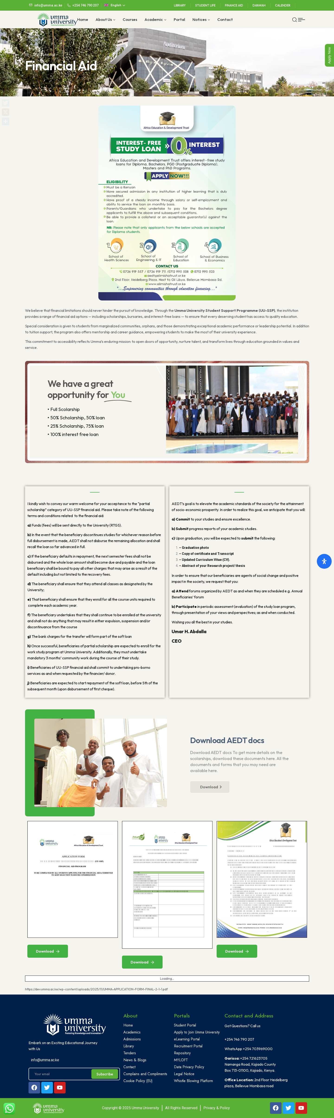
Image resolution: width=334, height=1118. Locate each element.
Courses (130, 19)
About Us (104, 19)
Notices (199, 19)
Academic (154, 19)
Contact (225, 19)
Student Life (205, 5)
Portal (179, 19)
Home (82, 19)
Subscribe (104, 1074)
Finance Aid (234, 5)
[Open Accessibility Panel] (324, 561)
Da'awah (259, 5)
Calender (282, 5)
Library (180, 5)
